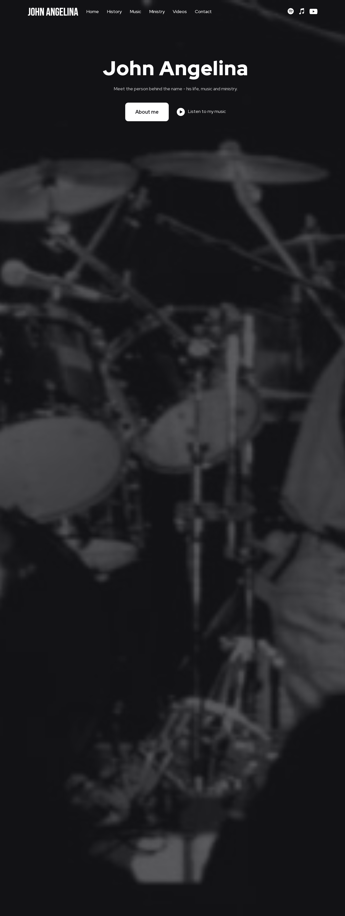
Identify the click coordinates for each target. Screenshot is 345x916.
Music (135, 11)
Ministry (157, 11)
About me (147, 112)
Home (92, 11)
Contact (203, 11)
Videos (180, 11)
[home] (53, 12)
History (114, 11)
